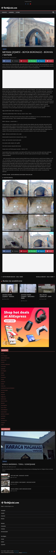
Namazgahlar (4, 405)
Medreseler (3, 399)
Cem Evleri (3, 366)
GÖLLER (2, 375)
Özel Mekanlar (4, 409)
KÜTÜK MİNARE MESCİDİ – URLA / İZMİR (12, 277)
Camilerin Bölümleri (5, 364)
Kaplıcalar (3, 386)
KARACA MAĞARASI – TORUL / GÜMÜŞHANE (18, 464)
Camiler (2, 362)
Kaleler (2, 383)
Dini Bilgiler (3, 370)
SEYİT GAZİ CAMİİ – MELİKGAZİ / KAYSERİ (19, 475)
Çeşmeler (4, 49)
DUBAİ (2, 373)
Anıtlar (2, 353)
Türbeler (3, 422)
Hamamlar (3, 377)
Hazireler (3, 381)
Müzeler (3, 403)
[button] (15, 188)
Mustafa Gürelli (13, 57)
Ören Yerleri (3, 407)
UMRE (2, 424)
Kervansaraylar (4, 390)
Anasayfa (4, 12)
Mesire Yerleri (4, 401)
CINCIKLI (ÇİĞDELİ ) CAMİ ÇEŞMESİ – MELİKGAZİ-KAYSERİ (23, 482)
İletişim (18, 12)
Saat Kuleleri (4, 411)
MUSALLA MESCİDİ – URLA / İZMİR (45, 277)
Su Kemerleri (4, 420)
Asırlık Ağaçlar (4, 355)
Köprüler (3, 394)
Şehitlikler (3, 416)
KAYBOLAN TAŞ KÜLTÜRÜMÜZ (7, 388)
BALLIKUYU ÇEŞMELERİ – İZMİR (45, 295)
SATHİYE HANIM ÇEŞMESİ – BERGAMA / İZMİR (28, 296)
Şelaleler (3, 418)
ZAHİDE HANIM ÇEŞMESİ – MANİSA (8, 295)
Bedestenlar (3, 360)
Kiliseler (3, 392)
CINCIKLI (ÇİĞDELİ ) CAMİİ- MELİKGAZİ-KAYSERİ (21, 489)
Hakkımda (11, 12)
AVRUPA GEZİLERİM (5, 358)
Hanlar (2, 379)
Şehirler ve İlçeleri (5, 414)
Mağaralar (3, 396)
